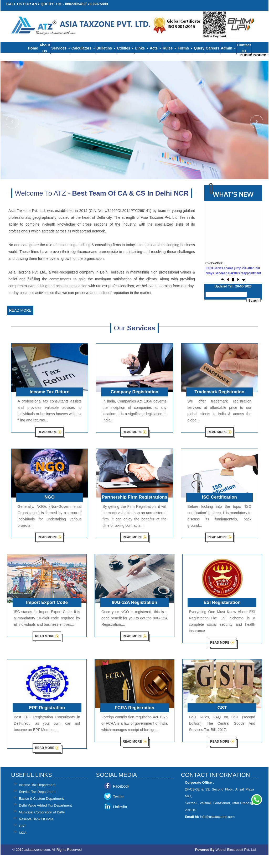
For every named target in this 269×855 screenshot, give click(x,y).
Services (60, 48)
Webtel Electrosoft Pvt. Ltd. (236, 850)
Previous (13, 122)
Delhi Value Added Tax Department (45, 805)
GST (22, 826)
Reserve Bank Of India (36, 819)
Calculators (83, 48)
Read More (20, 310)
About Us (44, 48)
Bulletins (106, 48)
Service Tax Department (37, 792)
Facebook (121, 786)
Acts (155, 48)
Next (256, 122)
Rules (169, 48)
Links (141, 48)
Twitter (118, 796)
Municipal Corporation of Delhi (42, 812)
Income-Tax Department (37, 785)
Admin (228, 48)
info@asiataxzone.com (217, 817)
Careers (212, 48)
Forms (185, 48)
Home (33, 48)
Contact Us (244, 48)
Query (199, 48)
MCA (23, 833)
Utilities (125, 48)
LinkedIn (120, 807)
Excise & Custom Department (41, 799)
